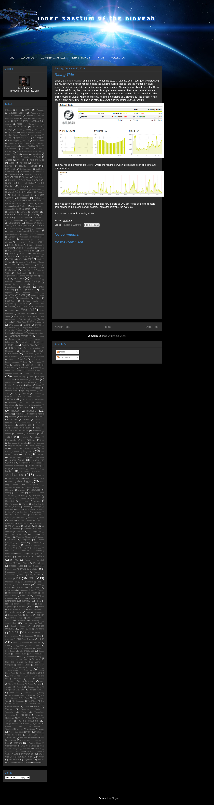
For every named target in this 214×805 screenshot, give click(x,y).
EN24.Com (9, 301)
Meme (26, 478)
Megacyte (40, 475)
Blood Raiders (38, 187)
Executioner (10, 328)
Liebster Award (35, 446)
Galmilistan (23, 368)
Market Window (35, 469)
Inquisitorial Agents (35, 414)
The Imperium (18, 701)
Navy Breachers (21, 512)
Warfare (18, 743)
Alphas (19, 129)
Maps (7, 468)
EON (19, 306)
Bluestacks (36, 189)
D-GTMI (12, 265)
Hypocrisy (24, 402)
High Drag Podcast (28, 391)
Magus (24, 463)
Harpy (29, 385)
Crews (20, 245)
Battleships (14, 174)
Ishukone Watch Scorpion (17, 422)
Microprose (33, 484)
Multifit (17, 507)
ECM (12, 298)
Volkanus (23, 737)
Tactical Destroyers (26, 681)
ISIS (38, 422)
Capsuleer (40, 209)
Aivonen (8, 124)
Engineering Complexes (16, 303)
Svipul (27, 676)
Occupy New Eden (33, 529)
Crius (29, 245)
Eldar (37, 298)
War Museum (25, 740)
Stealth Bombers (26, 668)
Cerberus (28, 220)
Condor (12, 237)
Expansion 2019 (31, 328)
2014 (18, 110)
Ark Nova (30, 143)
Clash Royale (15, 229)
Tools (37, 709)
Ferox (37, 342)
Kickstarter (31, 434)
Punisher (9, 579)
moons (37, 501)
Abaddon (40, 110)
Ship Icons (39, 629)
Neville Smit (36, 515)
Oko (39, 532)
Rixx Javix (21, 606)
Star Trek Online (14, 662)
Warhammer (11, 746)
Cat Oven (23, 215)
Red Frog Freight (29, 593)
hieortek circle (11, 391)
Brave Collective (33, 201)
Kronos (32, 440)
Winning (19, 751)
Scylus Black (28, 623)
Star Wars (34, 662)
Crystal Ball (28, 250)
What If (38, 749)
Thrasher (9, 709)
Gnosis (31, 377)
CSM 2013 (25, 256)
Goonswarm (23, 380)
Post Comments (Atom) (114, 335)
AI (15, 121)
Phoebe (25, 551)
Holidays (37, 394)
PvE (18, 578)
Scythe (41, 623)
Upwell (19, 726)
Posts (61, 352)
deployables (10, 276)
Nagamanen (30, 509)
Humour (10, 399)
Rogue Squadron (13, 612)
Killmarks (24, 437)
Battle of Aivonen (73, 80)
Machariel (40, 457)
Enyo (10, 306)
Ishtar (37, 419)
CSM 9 (12, 259)
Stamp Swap (21, 659)
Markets (9, 471)
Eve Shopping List (27, 319)
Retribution (10, 601)
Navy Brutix (36, 512)
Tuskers (38, 718)
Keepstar (19, 434)
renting (21, 598)
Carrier (35, 211)
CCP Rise (37, 217)
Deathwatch (21, 273)
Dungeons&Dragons (30, 293)
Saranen (37, 618)
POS (16, 560)
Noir (38, 520)
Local (16, 451)
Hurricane (27, 399)
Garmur (26, 373)
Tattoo (30, 684)
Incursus (15, 410)
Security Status (18, 626)
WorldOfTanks (25, 756)
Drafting (36, 284)
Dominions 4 (35, 279)
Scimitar (21, 621)
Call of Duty (36, 206)
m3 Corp (28, 457)
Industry (31, 410)
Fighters (41, 345)
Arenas (11, 143)
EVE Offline (19, 316)
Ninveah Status (25, 520)
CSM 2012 (10, 256)
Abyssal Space (17, 113)
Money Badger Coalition (15, 498)
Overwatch (36, 542)
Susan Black (15, 676)
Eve (24, 310)
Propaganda (10, 572)
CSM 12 (23, 254)
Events (27, 325)
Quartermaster (27, 582)
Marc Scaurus (19, 469)
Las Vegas (12, 443)
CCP (33, 214)
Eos (25, 306)
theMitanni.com (12, 706)
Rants (27, 584)
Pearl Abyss (35, 548)
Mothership (36, 504)
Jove (38, 425)
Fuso (25, 362)
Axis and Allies (37, 160)
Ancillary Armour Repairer (16, 135)
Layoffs (24, 443)
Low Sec (40, 454)
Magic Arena (17, 460)
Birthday (25, 177)
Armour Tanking (28, 146)
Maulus (37, 471)
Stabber (8, 659)
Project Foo (38, 563)
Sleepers (25, 642)
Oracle (12, 540)
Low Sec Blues (15, 457)
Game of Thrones (13, 370)
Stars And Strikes (23, 665)
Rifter (7, 604)
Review (26, 601)
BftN (16, 177)
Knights (37, 437)
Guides (35, 379)
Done (18, 281)
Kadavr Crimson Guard (16, 430)
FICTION (100, 57)
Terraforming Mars (16, 695)
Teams (8, 687)
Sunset (22, 673)
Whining (8, 751)
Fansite (25, 339)
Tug (29, 718)
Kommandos (11, 440)
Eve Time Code (19, 322)
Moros (24, 504)
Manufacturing (34, 466)
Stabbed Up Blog (34, 657)
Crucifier (30, 248)
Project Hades (16, 566)
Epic (32, 306)
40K (27, 109)
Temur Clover (14, 693)
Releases (9, 598)
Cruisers (40, 248)
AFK (25, 118)
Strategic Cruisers (12, 670)
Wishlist (30, 751)
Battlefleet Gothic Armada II (32, 172)
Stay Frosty (10, 668)
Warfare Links (35, 743)
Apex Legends (22, 138)
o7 (43, 526)
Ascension (26, 149)
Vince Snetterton (13, 735)
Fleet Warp (28, 354)
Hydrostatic (39, 399)
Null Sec (27, 526)
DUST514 (9, 295)
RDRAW (19, 587)
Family (41, 336)
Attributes (28, 157)
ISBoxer (13, 419)
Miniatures (35, 490)
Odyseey (9, 532)
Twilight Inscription (13, 724)
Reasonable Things (26, 590)
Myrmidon (9, 509)
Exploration (18, 333)
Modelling (22, 495)
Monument (23, 501)
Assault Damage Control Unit (29, 152)
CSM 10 (12, 254)
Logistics (28, 451)
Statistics (37, 665)
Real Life (35, 587)
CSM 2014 (39, 256)
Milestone (9, 490)
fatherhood (9, 342)
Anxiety (8, 138)
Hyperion (12, 402)
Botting (37, 198)
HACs (33, 382)
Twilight (8, 721)
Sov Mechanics (27, 651)
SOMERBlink (26, 648)
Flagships (9, 351)
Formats (40, 356)
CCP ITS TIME (22, 217)
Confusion (36, 237)
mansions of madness (14, 466)
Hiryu (16, 394)
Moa (31, 493)
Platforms (21, 554)
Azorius (23, 163)
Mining (8, 493)
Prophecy (24, 572)
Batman (8, 166)
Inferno (8, 414)
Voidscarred (10, 737)
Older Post (152, 326)
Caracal (24, 212)
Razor (7, 587)
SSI (21, 657)
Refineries (24, 595)
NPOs (8, 526)
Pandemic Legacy (32, 545)
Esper (12, 310)
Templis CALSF (36, 690)
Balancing (36, 163)
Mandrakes (36, 463)
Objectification (14, 529)
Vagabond (9, 729)
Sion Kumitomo (11, 636)
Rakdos (18, 585)
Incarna (24, 407)
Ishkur (26, 419)
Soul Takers (10, 651)
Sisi (38, 636)
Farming (36, 339)
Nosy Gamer (23, 523)
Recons (41, 590)
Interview (12, 417)
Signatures (35, 633)
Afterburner (36, 118)
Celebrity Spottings (13, 220)
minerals (21, 490)
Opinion (41, 537)
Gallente (17, 365)
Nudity (17, 526)
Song (39, 648)
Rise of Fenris (28, 604)
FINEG (12, 348)
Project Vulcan (29, 568)
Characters (14, 223)
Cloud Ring (39, 229)
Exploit (8, 333)
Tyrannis (37, 723)
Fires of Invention (32, 348)
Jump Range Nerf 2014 (17, 428)
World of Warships (23, 754)
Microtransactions (12, 487)
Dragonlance (10, 287)
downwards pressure (15, 284)
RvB (12, 618)
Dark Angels (31, 267)
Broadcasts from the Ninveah (19, 203)
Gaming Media (11, 373)
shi (30, 629)
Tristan (21, 718)
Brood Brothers (20, 206)
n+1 (19, 509)
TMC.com (25, 709)
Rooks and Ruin (15, 615)
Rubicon (40, 615)
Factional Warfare (72, 225)
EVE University (37, 322)
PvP (31, 578)
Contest (9, 239)
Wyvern (28, 759)
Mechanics (14, 475)
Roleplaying (39, 612)
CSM (42, 251)
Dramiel (26, 287)
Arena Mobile (38, 141)
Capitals (26, 209)
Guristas (23, 382)
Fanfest (12, 339)
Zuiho (36, 762)
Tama (10, 684)
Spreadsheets (11, 657)
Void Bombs (34, 735)
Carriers (9, 214)
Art (40, 146)
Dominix (8, 281)
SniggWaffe (19, 646)
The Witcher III (32, 704)
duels (31, 289)
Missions (20, 493)
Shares (22, 629)
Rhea (38, 601)
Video (28, 732)
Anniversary (36, 135)
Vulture (34, 737)
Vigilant (38, 732)
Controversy (25, 239)
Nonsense (9, 523)
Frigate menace (12, 362)
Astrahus (36, 154)
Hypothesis (36, 402)
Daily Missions (26, 265)
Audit (38, 157)
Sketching (9, 639)
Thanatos (32, 695)
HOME (11, 57)
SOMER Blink (11, 648)
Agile (7, 121)
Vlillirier (91, 165)
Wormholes (14, 759)
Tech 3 (20, 687)
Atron (18, 157)
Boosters (24, 198)
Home (107, 326)
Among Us (39, 129)
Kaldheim (37, 431)
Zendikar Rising (24, 762)
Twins (26, 724)
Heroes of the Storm (15, 388)
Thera (26, 706)
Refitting (37, 596)
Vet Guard (31, 729)
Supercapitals (37, 673)
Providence (9, 575)
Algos (19, 124)
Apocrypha (38, 137)
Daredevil (19, 267)
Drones (22, 290)
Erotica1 (40, 306)
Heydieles (35, 388)
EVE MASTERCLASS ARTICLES (53, 57)
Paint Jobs (11, 545)
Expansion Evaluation (15, 330)
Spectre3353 (35, 654)
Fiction (9, 344)
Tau (38, 684)
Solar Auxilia (34, 645)
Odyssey (20, 531)
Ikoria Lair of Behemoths (30, 405)
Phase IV (10, 551)
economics (24, 298)
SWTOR (17, 679)
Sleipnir (37, 642)
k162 (38, 428)
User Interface (34, 726)
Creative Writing (36, 242)
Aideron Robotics (29, 121)
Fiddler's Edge (28, 345)
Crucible (19, 248)
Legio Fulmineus (37, 443)
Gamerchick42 (34, 370)
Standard (36, 659)
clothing (28, 229)
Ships (13, 632)
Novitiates (37, 523)
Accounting (35, 113)
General (39, 373)
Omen (33, 534)
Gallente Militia (33, 365)
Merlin (10, 482)
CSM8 (30, 259)
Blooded (12, 189)
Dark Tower (27, 270)
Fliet (39, 354)
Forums (11, 359)
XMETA (41, 760)
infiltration (19, 414)
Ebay (42, 295)
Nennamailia (22, 515)
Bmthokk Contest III (22, 195)
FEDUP (23, 342)
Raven (38, 585)
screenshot (10, 623)
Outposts (26, 540)
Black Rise (12, 180)
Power (27, 560)
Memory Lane (38, 478)
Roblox (41, 607)
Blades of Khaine (26, 183)
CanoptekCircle (11, 209)
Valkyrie (20, 729)
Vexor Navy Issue (15, 732)
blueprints (24, 189)
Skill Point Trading (25, 639)
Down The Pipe (32, 281)
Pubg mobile (34, 574)
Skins (15, 642)
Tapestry (20, 684)
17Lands (8, 110)
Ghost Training (19, 377)
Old (6, 534)
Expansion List (35, 330)
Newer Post (62, 326)
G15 (7, 365)
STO (39, 668)
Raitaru (8, 585)
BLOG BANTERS (27, 57)
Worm (41, 757)
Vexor (41, 729)
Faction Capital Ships (35, 333)
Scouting (35, 621)
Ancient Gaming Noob (30, 132)
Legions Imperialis (16, 445)
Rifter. (16, 604)
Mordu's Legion (11, 504)
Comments (63, 357)
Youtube (11, 762)
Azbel (11, 163)
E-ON (22, 295)
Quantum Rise (11, 582)
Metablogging (24, 481)
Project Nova (10, 569)
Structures (28, 670)
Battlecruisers (25, 169)
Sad (28, 618)
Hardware (19, 385)
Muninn (27, 507)
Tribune (23, 714)
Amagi (28, 129)
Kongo (23, 440)
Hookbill (8, 396)
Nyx (37, 526)
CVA (39, 259)
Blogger (116, 798)
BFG (7, 177)
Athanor (8, 157)
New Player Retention (14, 518)
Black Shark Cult (28, 180)
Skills (41, 638)
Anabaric (12, 132)
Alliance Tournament (15, 127)
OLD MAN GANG (19, 534)
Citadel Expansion (22, 226)
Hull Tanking (34, 396)
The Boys (25, 698)
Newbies (31, 518)
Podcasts (22, 556)
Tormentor (9, 712)
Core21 (38, 239)
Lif (6, 448)
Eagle (33, 295)
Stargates (9, 665)
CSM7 (21, 259)
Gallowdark (9, 368)
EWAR (38, 325)
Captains (12, 212)
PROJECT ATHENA (118, 57)
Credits (11, 245)
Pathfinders (21, 548)
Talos (42, 681)
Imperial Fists (10, 408)
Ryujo (20, 618)
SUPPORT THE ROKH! (81, 57)
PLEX (30, 554)
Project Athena (22, 563)
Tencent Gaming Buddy (34, 693)
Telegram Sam (34, 687)
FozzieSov (22, 359)
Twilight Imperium (28, 720)
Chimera (29, 223)
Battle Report (28, 165)
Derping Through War (28, 276)
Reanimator (10, 590)
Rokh (28, 612)
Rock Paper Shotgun (17, 609)
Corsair (8, 242)
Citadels (40, 225)
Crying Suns (13, 251)
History (25, 393)
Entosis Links (38, 304)
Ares (20, 143)
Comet (11, 231)
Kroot (42, 440)
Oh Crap (31, 532)
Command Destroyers (29, 231)
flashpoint (26, 351)
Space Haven (20, 654)
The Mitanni (32, 701)
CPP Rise (20, 242)
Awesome (21, 160)
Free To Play (36, 359)
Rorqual (29, 615)
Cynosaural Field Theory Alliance (30, 262)
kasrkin (8, 434)
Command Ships (12, 234)
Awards (8, 160)
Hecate (38, 385)
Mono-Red (9, 501)
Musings (37, 507)
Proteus (37, 572)
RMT (32, 606)
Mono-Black (35, 498)
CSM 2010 (36, 254)
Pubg (21, 575)
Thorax (37, 706)
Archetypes (14, 141)
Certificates (39, 220)
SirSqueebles (27, 636)
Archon (26, 140)
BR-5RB (18, 201)
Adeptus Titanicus (13, 116)
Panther (8, 548)
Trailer (24, 712)
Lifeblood (15, 448)
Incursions (39, 407)
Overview (22, 542)
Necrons (9, 515)
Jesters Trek (25, 425)
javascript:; (9, 425)
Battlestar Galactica (32, 174)
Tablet (29, 679)
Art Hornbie (10, 149)
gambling (36, 368)
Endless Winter (31, 301)
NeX (11, 520)
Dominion (19, 278)
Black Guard (39, 177)
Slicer (7, 646)
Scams (8, 621)
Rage (39, 582)
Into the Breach (27, 417)
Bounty (8, 201)
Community (39, 234)
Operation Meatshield (25, 537)
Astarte (25, 154)
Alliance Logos (34, 124)
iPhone (41, 416)
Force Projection (12, 356)
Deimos (36, 273)
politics (40, 556)
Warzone (26, 749)
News (41, 517)
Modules (36, 495)
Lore (16, 454)
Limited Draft (30, 448)
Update (8, 726)
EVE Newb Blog (23, 314)
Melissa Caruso (14, 478)
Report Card (34, 598)
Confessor (23, 237)
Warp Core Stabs (28, 746)
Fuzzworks (36, 362)
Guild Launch (10, 382)
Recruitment (13, 593)
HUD (20, 396)
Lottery (26, 454)
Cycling (8, 262)
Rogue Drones (35, 609)
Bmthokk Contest (14, 192)
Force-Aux (28, 356)
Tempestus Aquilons (14, 690)
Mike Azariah (33, 487)
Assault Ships (11, 154)
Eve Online (32, 316)
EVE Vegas (14, 325)
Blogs (23, 186)
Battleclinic (10, 169)
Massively (25, 471)
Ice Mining (9, 405)
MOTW (8, 507)
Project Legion (34, 566)
